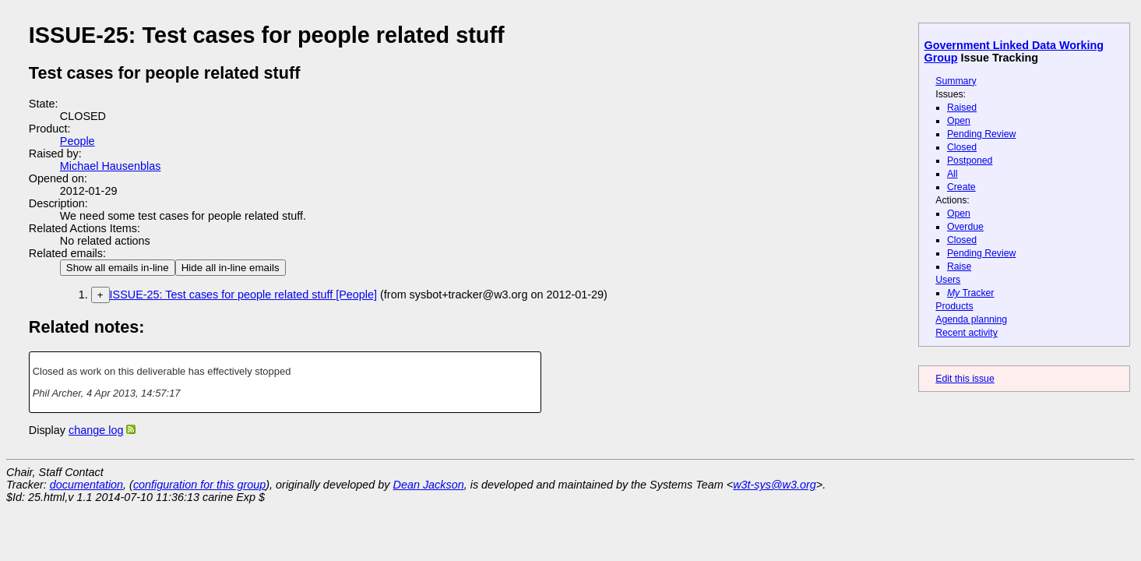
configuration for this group (199, 484)
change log (96, 430)
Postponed (970, 160)
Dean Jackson (428, 484)
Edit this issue (964, 378)
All (952, 173)
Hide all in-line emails (230, 267)
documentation (86, 484)
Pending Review (981, 134)
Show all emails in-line (117, 267)
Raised (962, 107)
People (77, 141)
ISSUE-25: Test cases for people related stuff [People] (243, 294)
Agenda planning (971, 319)
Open (958, 120)
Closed (962, 147)
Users (947, 279)
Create (961, 187)
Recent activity (966, 332)
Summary (955, 81)
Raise (959, 266)
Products (954, 306)
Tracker (971, 293)
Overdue (965, 226)
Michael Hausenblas (110, 166)
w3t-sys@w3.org (774, 484)
